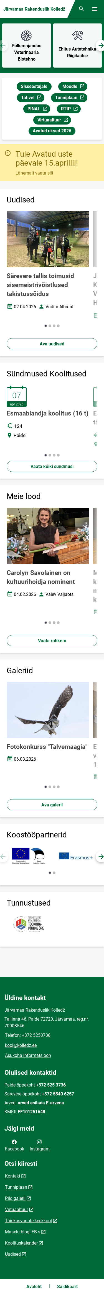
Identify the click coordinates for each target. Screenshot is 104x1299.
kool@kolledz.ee (21, 1045)
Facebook (14, 1145)
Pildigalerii (15, 1198)
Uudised (13, 1254)
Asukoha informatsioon (28, 1055)
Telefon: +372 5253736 (27, 1035)
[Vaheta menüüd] (95, 9)
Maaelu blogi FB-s (22, 1231)
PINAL (38, 109)
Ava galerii (52, 805)
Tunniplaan (71, 98)
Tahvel (32, 98)
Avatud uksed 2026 (52, 130)
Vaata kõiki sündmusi (52, 466)
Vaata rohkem (52, 640)
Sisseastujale (34, 86)
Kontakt (12, 1176)
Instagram (40, 1145)
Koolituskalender (21, 1243)
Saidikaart (67, 1286)
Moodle (74, 87)
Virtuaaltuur (54, 121)
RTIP (71, 109)
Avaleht (34, 1286)
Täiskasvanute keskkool (28, 1220)
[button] (45, 325)
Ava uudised (52, 344)
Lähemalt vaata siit (34, 173)
